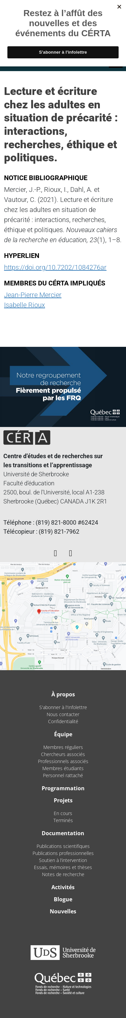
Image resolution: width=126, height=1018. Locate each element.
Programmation (63, 788)
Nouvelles (63, 911)
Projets (63, 800)
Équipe (63, 734)
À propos (63, 694)
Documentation (63, 833)
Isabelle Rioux (24, 305)
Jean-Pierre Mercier (32, 295)
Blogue (63, 899)
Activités (63, 887)
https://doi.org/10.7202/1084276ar (55, 267)
